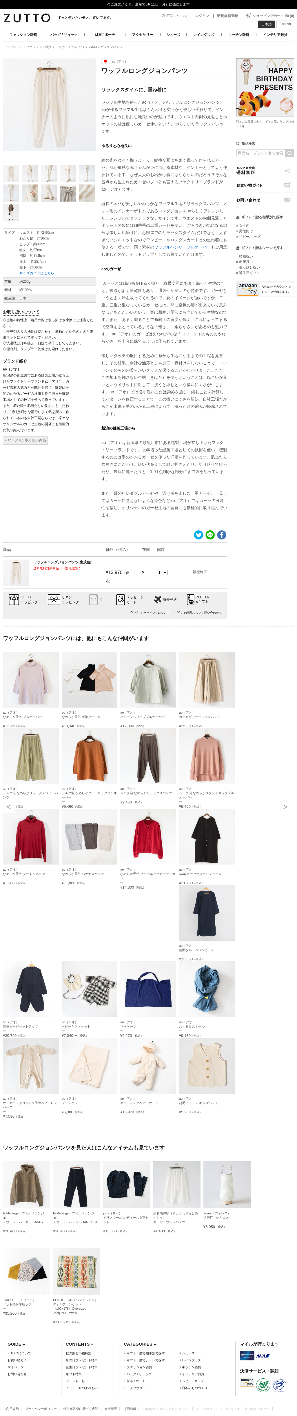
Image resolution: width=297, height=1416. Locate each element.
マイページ (15, 1367)
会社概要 (110, 1408)
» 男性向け (244, 231)
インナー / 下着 (66, 47)
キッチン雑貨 (238, 35)
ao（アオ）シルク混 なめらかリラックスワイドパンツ (30, 793)
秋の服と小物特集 (78, 1353)
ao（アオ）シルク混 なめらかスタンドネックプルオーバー (206, 793)
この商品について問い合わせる (201, 612)
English (285, 24)
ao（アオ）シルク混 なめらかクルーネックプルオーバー (89, 793)
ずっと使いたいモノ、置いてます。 (85, 18)
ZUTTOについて (174, 16)
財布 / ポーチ (105, 35)
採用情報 (129, 1408)
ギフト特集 (74, 1374)
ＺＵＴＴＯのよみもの (82, 1388)
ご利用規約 (11, 1408)
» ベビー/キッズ (248, 237)
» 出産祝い (244, 262)
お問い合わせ (265, 200)
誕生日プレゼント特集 (82, 1367)
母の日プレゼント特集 (82, 1360)
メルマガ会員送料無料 (265, 170)
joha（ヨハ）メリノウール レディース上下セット (126, 1218)
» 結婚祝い (244, 256)
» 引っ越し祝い (248, 267)
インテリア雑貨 (275, 35)
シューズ (173, 35)
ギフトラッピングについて (152, 612)
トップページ (12, 47)
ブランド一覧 (75, 1381)
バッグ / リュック (64, 35)
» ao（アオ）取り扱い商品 (25, 440)
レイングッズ (203, 35)
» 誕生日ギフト (248, 273)
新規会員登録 (227, 16)
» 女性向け (244, 226)
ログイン (202, 16)
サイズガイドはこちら (36, 273)
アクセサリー (142, 35)
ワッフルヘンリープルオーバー (182, 247)
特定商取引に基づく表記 (80, 1408)
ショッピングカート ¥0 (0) (273, 16)
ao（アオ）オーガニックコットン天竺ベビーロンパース (30, 1103)
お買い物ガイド (265, 185)
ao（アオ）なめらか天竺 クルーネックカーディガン (147, 874)
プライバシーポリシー (41, 1408)
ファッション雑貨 (23, 35)
